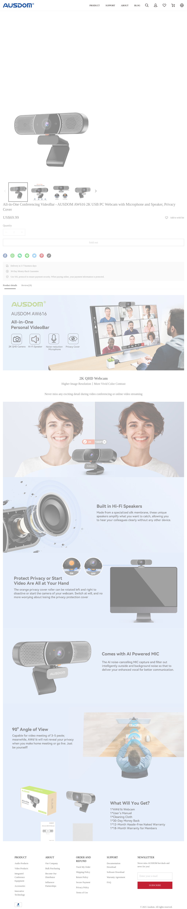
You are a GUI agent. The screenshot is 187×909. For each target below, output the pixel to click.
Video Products (22, 872)
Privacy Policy (83, 891)
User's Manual (23, 816)
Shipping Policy (84, 876)
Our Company (52, 867)
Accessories (21, 890)
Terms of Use (83, 896)
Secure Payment (84, 886)
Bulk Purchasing (53, 872)
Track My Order (84, 871)
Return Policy (83, 881)
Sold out (93, 175)
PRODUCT (71, 5)
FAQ (109, 893)
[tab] (23, 225)
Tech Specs (21, 820)
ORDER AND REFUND (84, 863)
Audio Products (23, 867)
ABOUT (104, 5)
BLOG (117, 5)
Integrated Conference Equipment (20, 881)
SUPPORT (88, 5)
